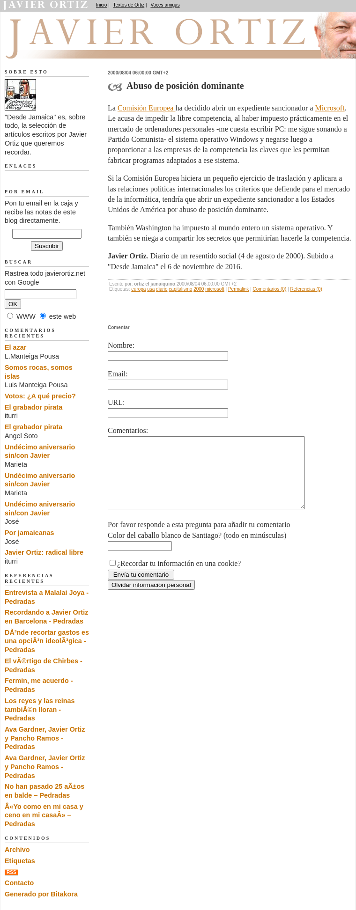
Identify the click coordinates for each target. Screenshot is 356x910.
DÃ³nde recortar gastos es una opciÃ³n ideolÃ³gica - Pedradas (47, 641)
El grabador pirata (33, 407)
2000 (198, 289)
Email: (118, 374)
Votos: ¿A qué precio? (40, 396)
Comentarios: (128, 430)
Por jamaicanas (29, 532)
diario (161, 289)
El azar (15, 347)
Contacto (19, 883)
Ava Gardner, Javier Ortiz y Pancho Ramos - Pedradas (45, 738)
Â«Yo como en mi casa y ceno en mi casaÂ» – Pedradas (44, 815)
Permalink (238, 289)
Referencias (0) (306, 289)
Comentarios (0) (270, 289)
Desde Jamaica (55, 47)
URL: (116, 402)
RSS (11, 872)
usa (151, 289)
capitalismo (180, 289)
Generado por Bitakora (41, 894)
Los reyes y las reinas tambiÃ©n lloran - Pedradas (40, 709)
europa (138, 289)
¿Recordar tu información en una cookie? (179, 577)
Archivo (17, 849)
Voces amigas (164, 4)
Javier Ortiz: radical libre (44, 552)
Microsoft (330, 108)
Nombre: (121, 345)
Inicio (101, 4)
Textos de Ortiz (129, 4)
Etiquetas (20, 861)
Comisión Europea (147, 108)
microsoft (214, 289)
